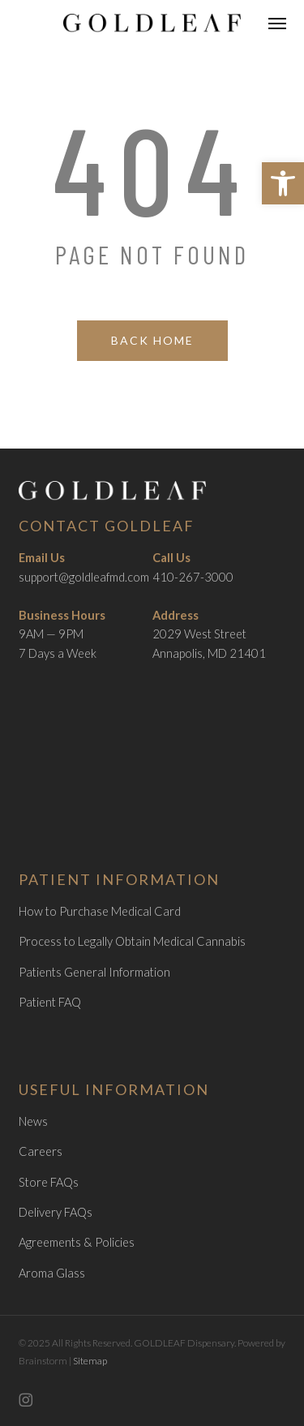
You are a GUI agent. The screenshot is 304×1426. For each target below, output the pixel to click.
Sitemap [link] (90, 1361)
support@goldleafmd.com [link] (84, 577)
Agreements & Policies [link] (77, 1242)
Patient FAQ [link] (50, 1002)
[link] (283, 183)
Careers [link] (40, 1151)
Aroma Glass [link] (52, 1273)
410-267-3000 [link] (192, 577)
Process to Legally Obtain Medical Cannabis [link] (132, 941)
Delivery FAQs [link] (55, 1212)
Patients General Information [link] (94, 972)
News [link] (33, 1121)
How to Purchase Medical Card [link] (100, 911)
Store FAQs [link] (49, 1182)
